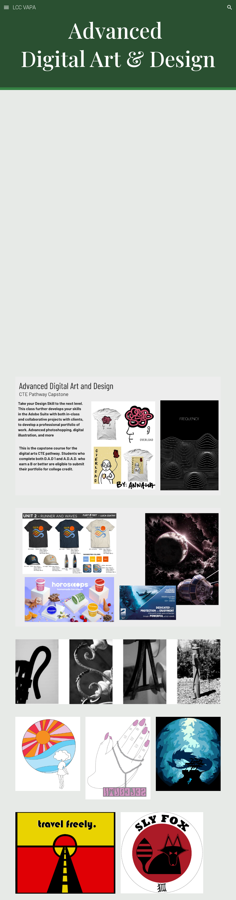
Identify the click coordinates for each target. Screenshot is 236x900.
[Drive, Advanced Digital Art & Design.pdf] (118, 230)
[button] (6, 7)
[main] (118, 45)
